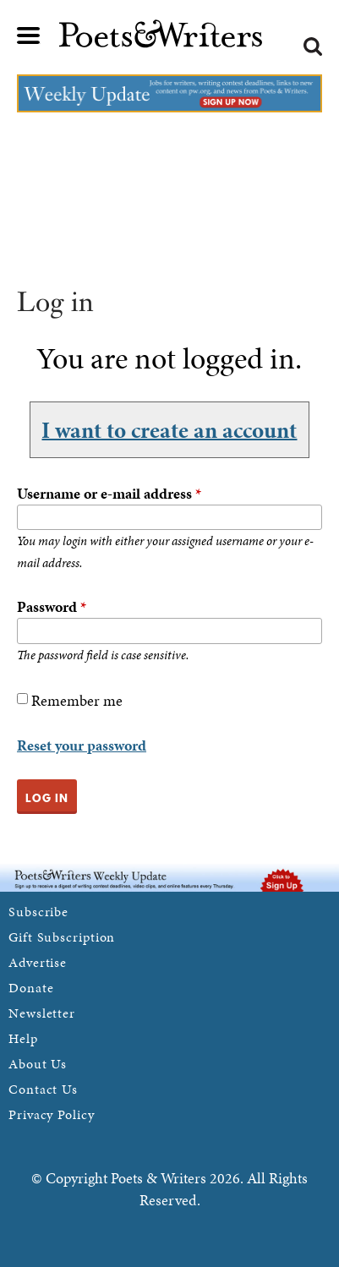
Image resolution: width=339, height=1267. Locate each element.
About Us (37, 1063)
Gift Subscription (61, 937)
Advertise (37, 962)
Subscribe (38, 911)
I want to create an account (169, 429)
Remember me (77, 700)
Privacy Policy (51, 1114)
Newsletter (41, 1013)
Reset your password (81, 745)
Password (51, 606)
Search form (312, 46)
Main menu (29, 35)
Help (23, 1038)
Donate (30, 987)
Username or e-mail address (109, 493)
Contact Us (43, 1089)
